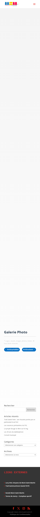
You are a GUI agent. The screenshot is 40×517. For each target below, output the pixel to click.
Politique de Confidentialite (20, 514)
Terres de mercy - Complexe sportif (18, 496)
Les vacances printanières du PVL (15, 425)
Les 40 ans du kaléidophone (13, 432)
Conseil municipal (10, 435)
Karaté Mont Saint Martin (15, 493)
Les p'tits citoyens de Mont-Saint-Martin (20, 482)
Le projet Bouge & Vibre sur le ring (16, 429)
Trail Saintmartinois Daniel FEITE (17, 486)
